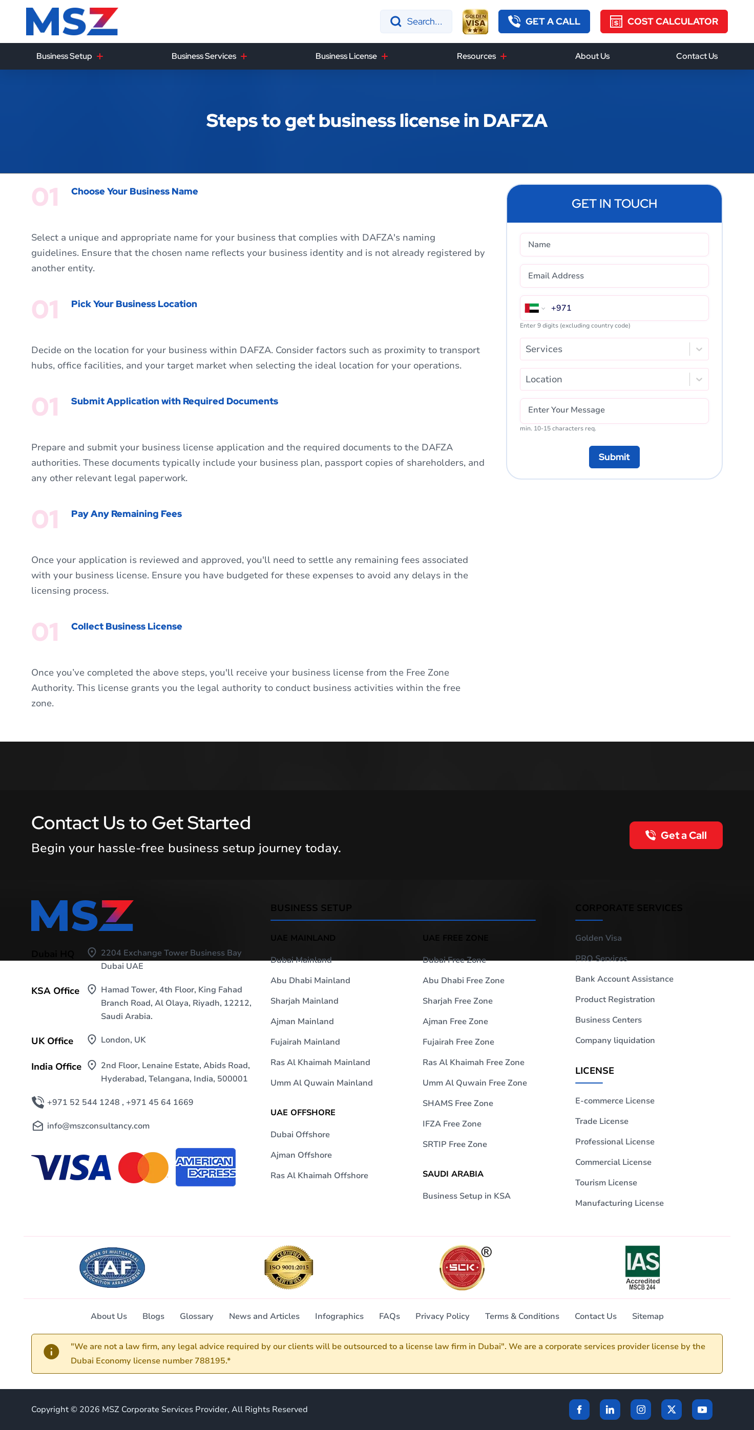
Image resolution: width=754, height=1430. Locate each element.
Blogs (153, 1316)
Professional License (615, 1141)
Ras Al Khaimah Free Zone (474, 1062)
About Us (592, 56)
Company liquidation (615, 1040)
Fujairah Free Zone (458, 1042)
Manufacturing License (619, 1203)
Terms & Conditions (522, 1316)
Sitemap (648, 1316)
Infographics (339, 1316)
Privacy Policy (442, 1316)
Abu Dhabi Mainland (310, 980)
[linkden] (610, 1409)
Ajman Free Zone (455, 1021)
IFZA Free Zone (452, 1124)
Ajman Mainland (302, 1021)
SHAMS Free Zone (458, 1103)
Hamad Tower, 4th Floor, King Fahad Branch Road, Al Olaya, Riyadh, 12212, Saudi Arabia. (176, 1003)
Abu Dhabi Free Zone (464, 980)
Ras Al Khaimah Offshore (319, 1175)
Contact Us (697, 56)
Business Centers (608, 1020)
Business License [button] (346, 56)
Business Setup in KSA (467, 1196)
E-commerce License (615, 1101)
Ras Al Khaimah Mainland (320, 1062)
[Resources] (503, 56)
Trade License (602, 1121)
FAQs (389, 1316)
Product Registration (615, 999)
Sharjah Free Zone (458, 1001)
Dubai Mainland (301, 960)
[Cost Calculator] (664, 21)
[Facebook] (579, 1409)
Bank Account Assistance (624, 979)
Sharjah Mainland (304, 1001)
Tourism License (606, 1182)
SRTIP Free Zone (455, 1144)
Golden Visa (598, 938)
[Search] (416, 21)
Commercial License (613, 1162)
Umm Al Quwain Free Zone (475, 1083)
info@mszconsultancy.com (98, 1126)
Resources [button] (476, 56)
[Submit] (614, 457)
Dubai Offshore (300, 1134)
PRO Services (601, 958)
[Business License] (385, 56)
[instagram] (641, 1409)
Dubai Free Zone (454, 960)
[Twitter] (671, 1409)
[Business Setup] (100, 56)
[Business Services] (244, 56)
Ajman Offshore (301, 1155)
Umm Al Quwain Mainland (321, 1083)
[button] (544, 21)
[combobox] (527, 349)
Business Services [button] (204, 56)
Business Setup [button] (64, 56)
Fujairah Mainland (305, 1042)
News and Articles (264, 1316)
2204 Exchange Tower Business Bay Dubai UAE (171, 959)
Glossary (197, 1316)
